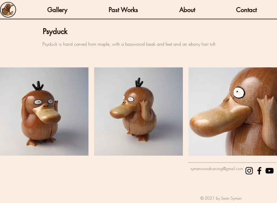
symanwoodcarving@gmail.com (217, 168)
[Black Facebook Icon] (259, 171)
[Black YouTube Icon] (269, 171)
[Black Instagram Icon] (249, 171)
